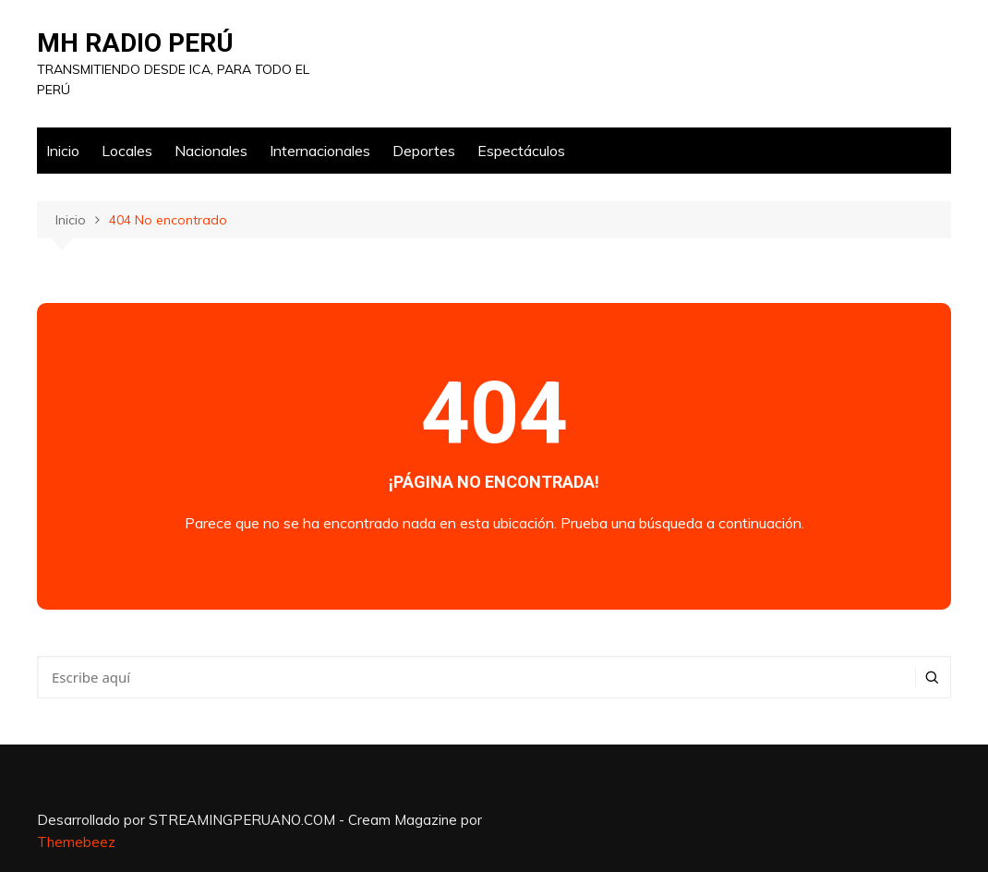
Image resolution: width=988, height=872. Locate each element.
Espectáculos (521, 150)
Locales (127, 150)
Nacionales (211, 150)
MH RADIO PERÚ (135, 43)
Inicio (62, 150)
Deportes (423, 150)
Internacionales (320, 150)
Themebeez (76, 842)
